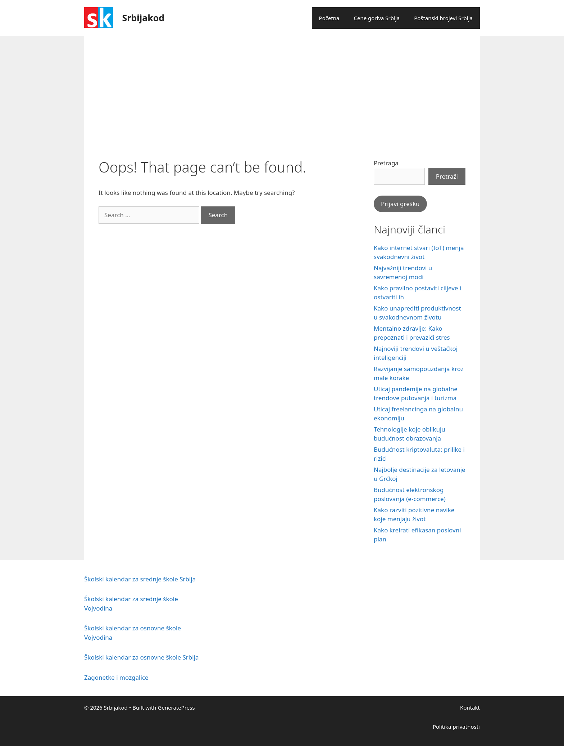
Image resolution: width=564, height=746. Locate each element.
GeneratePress (176, 707)
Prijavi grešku (400, 204)
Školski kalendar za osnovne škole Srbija (141, 657)
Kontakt (470, 707)
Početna (329, 18)
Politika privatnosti (456, 726)
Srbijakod (143, 18)
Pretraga (386, 163)
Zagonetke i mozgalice (116, 677)
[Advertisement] (282, 90)
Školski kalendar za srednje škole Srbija (140, 579)
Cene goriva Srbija (377, 18)
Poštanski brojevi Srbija (443, 18)
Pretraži (447, 176)
